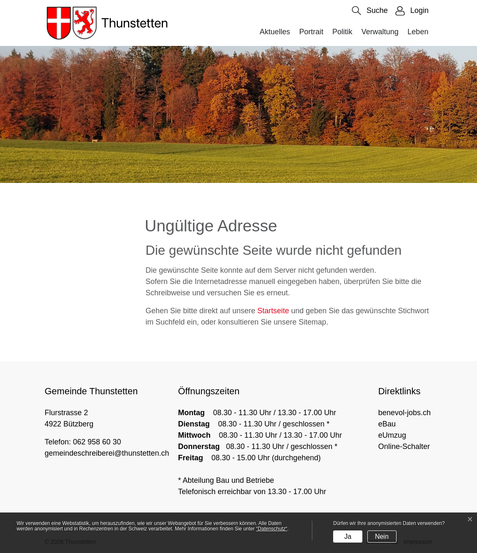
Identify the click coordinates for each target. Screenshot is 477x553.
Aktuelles (275, 32)
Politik (342, 32)
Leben (417, 32)
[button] (370, 10)
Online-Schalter (404, 446)
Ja (347, 536)
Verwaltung (380, 32)
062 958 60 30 (97, 442)
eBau (387, 424)
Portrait (311, 32)
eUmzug (392, 435)
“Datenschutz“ (271, 529)
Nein (382, 536)
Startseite (273, 311)
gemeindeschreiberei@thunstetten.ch (107, 453)
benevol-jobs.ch (404, 412)
